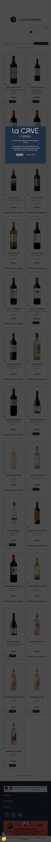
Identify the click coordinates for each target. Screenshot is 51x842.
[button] (4, 839)
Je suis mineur (19, 154)
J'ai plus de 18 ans (30, 154)
